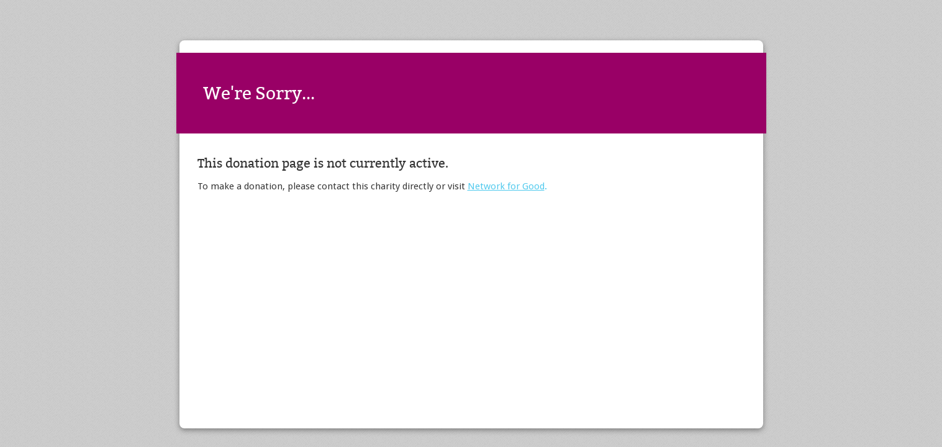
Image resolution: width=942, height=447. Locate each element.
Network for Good (506, 186)
